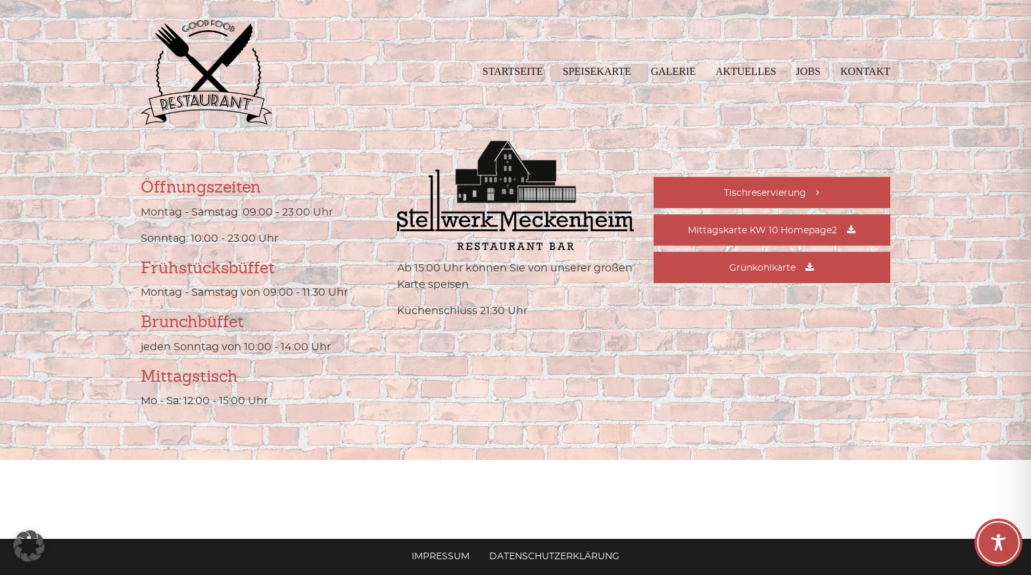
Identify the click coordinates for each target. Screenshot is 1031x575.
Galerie (673, 71)
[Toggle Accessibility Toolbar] (998, 542)
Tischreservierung (765, 193)
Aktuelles (745, 71)
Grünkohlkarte (762, 268)
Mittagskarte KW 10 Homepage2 (762, 230)
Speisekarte (597, 71)
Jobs (808, 71)
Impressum (440, 556)
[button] (29, 546)
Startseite (513, 71)
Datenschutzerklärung (554, 556)
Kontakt (865, 71)
